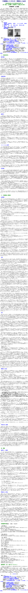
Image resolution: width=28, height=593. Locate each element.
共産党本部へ (6, 55)
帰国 (4, 448)
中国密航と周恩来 (7, 195)
